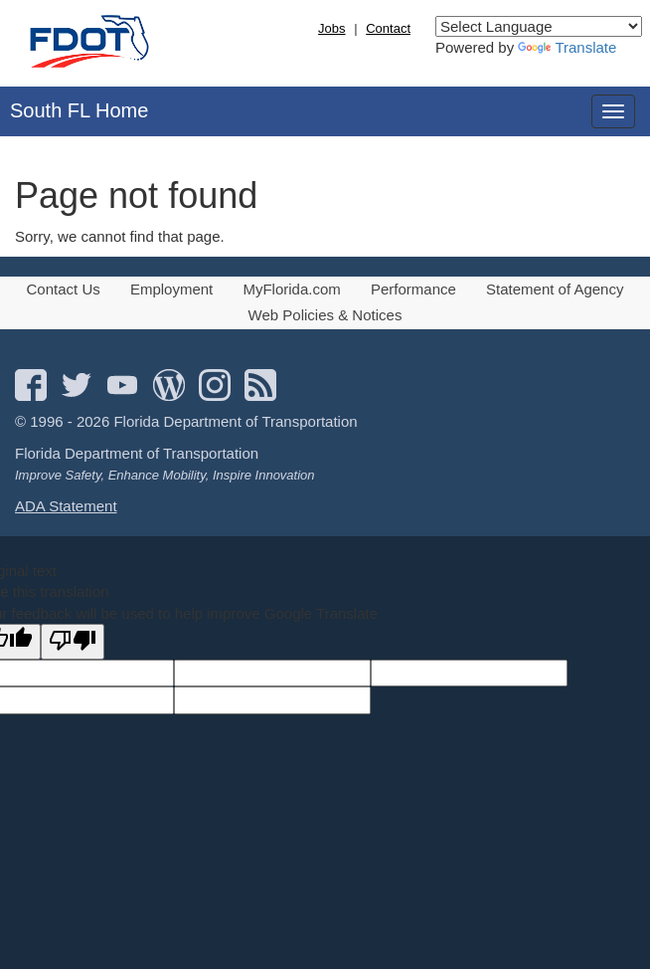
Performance (413, 289)
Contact (388, 28)
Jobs (331, 28)
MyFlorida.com (291, 289)
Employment (171, 289)
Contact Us (63, 289)
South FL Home (79, 110)
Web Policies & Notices (325, 314)
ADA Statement (66, 505)
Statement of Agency (554, 289)
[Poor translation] (72, 641)
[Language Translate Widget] (538, 26)
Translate (567, 47)
